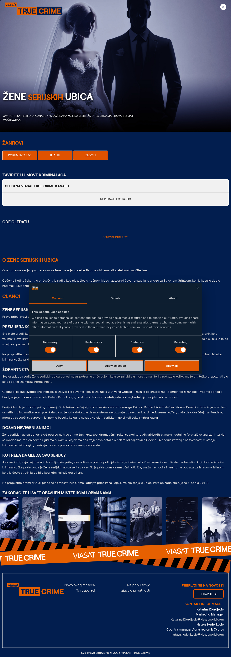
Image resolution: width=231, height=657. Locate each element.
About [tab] (173, 298)
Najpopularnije (138, 585)
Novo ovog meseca (79, 585)
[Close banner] (198, 287)
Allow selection (115, 365)
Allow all (172, 365)
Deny (59, 365)
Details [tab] (115, 298)
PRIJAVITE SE (208, 594)
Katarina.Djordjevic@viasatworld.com (197, 619)
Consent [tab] (58, 298)
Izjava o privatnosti (135, 590)
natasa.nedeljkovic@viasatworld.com (197, 634)
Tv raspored (85, 590)
